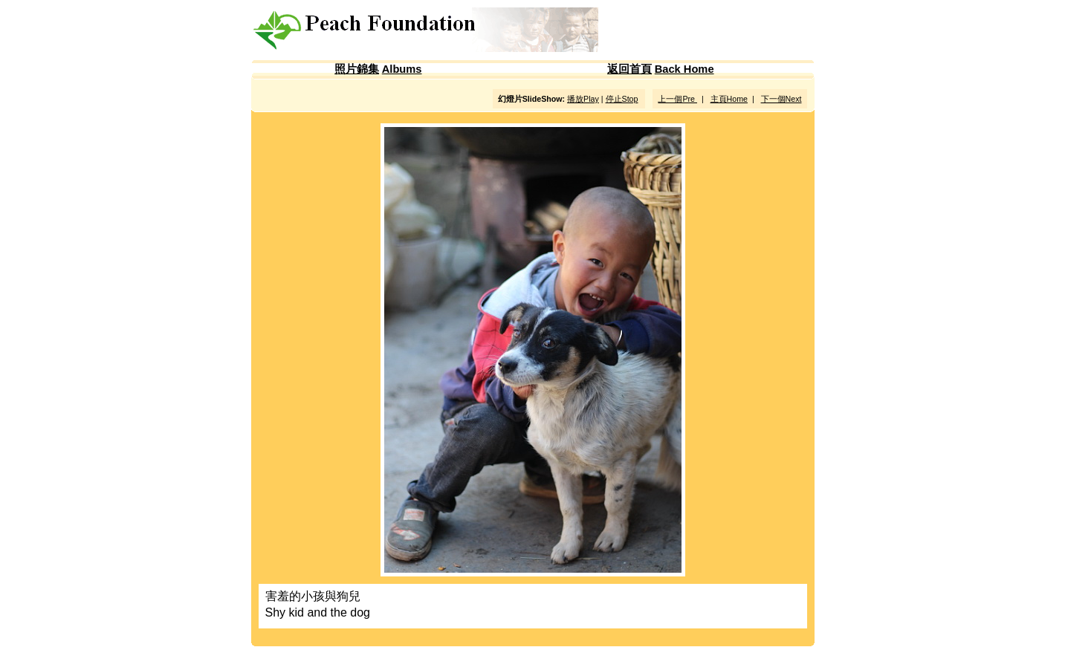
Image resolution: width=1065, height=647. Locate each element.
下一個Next (781, 98)
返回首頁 (629, 69)
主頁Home (729, 98)
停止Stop (622, 98)
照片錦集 (356, 69)
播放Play (583, 98)
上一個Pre (677, 98)
